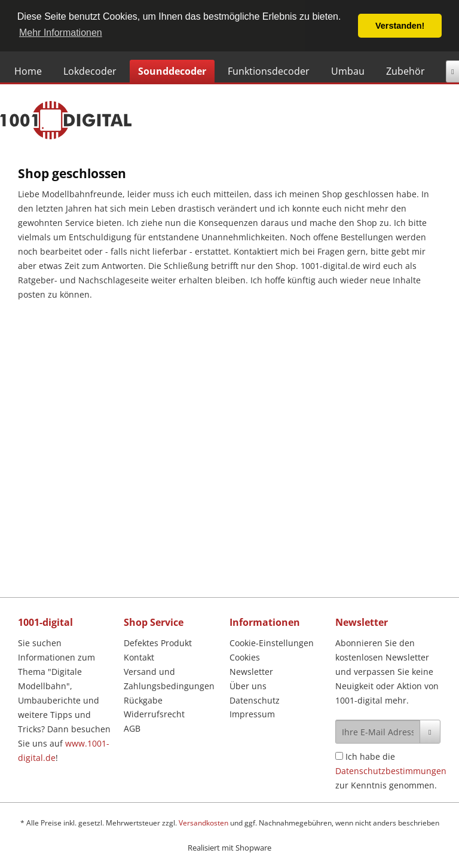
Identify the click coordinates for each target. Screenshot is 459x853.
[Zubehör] (405, 71)
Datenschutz (255, 700)
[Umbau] (348, 71)
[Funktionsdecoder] (268, 71)
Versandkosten (203, 823)
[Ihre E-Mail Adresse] (377, 732)
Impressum (252, 714)
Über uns (248, 686)
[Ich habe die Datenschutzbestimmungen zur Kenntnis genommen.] (339, 756)
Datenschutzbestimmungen (390, 770)
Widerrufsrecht (154, 714)
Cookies (245, 657)
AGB (132, 728)
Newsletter (251, 671)
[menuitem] (30, 71)
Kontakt (139, 657)
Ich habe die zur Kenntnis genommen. (390, 771)
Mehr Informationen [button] (60, 32)
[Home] (28, 71)
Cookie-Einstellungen (272, 643)
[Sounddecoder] (172, 71)
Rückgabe (143, 700)
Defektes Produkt (158, 643)
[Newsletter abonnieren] (430, 732)
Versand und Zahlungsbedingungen (169, 679)
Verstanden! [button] (399, 25)
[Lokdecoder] (90, 71)
